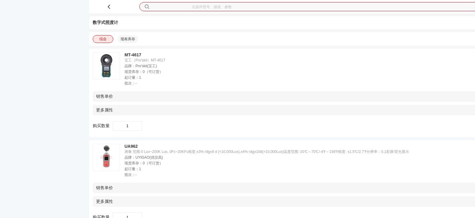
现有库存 (128, 39)
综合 (103, 39)
